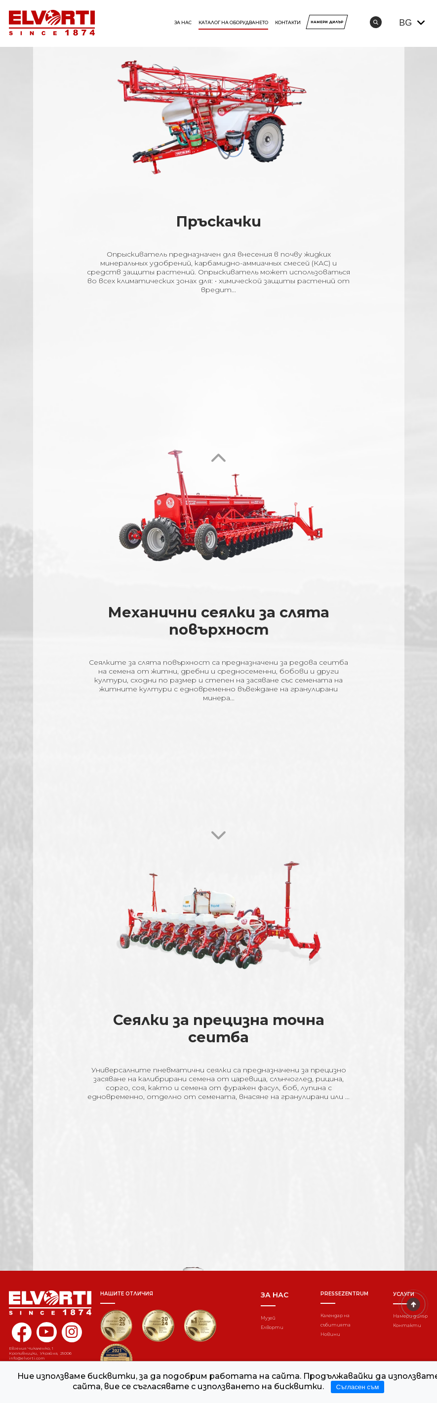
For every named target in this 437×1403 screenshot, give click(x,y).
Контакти (288, 22)
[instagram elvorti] (72, 1332)
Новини (330, 1334)
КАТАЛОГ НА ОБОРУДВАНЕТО (233, 22)
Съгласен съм (357, 1387)
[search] (376, 22)
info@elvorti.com (27, 1358)
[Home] (43, 1302)
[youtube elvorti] (47, 1332)
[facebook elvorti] (21, 1338)
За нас (183, 22)
